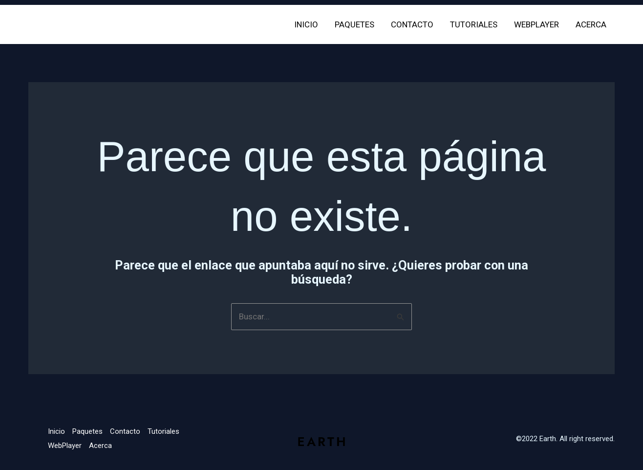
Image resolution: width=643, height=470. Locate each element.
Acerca (591, 24)
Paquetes (354, 24)
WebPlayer (536, 24)
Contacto (412, 24)
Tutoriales (473, 24)
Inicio (306, 24)
